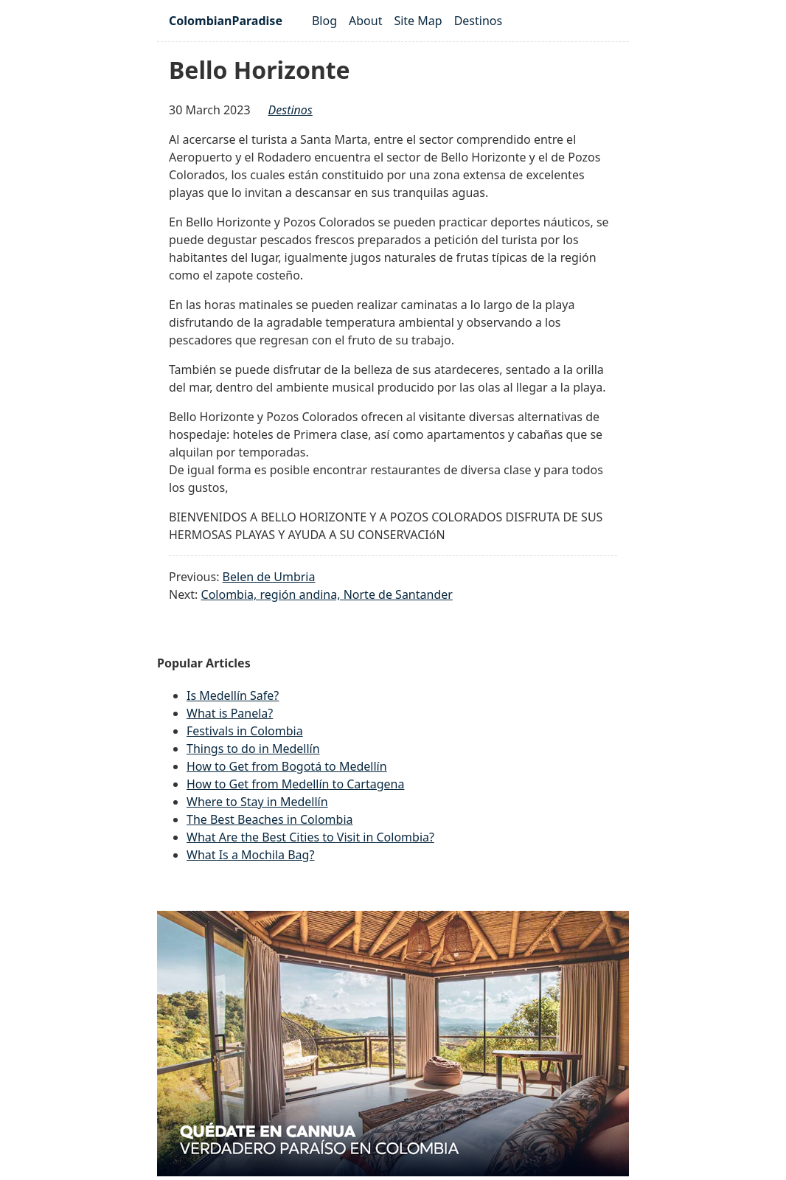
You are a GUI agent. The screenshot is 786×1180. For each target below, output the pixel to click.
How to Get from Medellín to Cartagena (295, 784)
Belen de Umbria (269, 577)
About (365, 21)
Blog (324, 21)
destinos (290, 110)
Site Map (418, 21)
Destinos (478, 21)
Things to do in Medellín (253, 748)
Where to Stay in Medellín (257, 802)
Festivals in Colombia (245, 731)
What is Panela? (230, 713)
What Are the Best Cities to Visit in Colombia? (310, 837)
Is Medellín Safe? (233, 695)
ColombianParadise (225, 21)
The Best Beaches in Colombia (270, 819)
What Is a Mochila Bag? (250, 855)
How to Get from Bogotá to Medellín (287, 766)
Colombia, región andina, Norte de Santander (327, 594)
